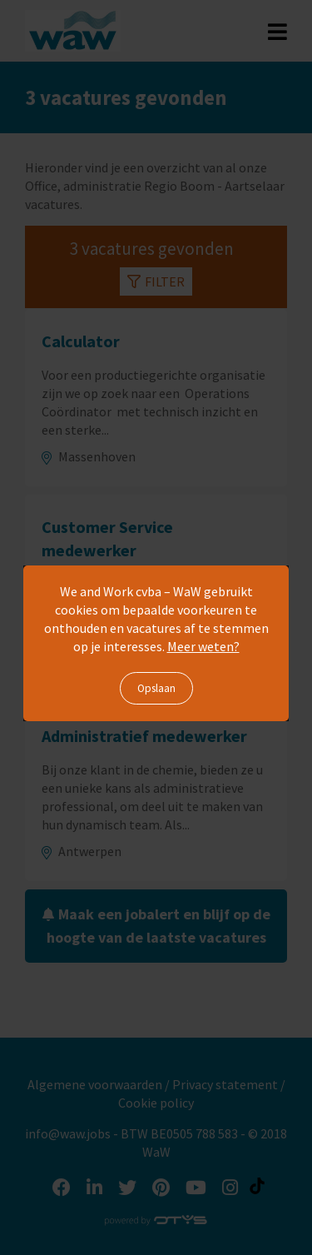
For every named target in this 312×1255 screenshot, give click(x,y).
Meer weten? (203, 646)
